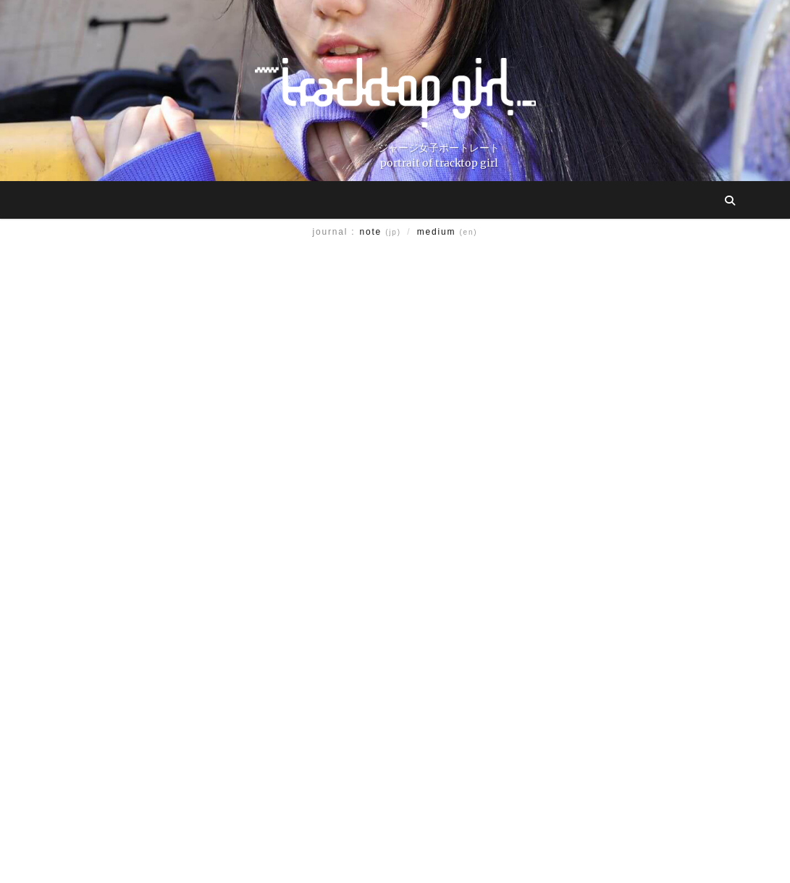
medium (447, 232)
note (380, 232)
